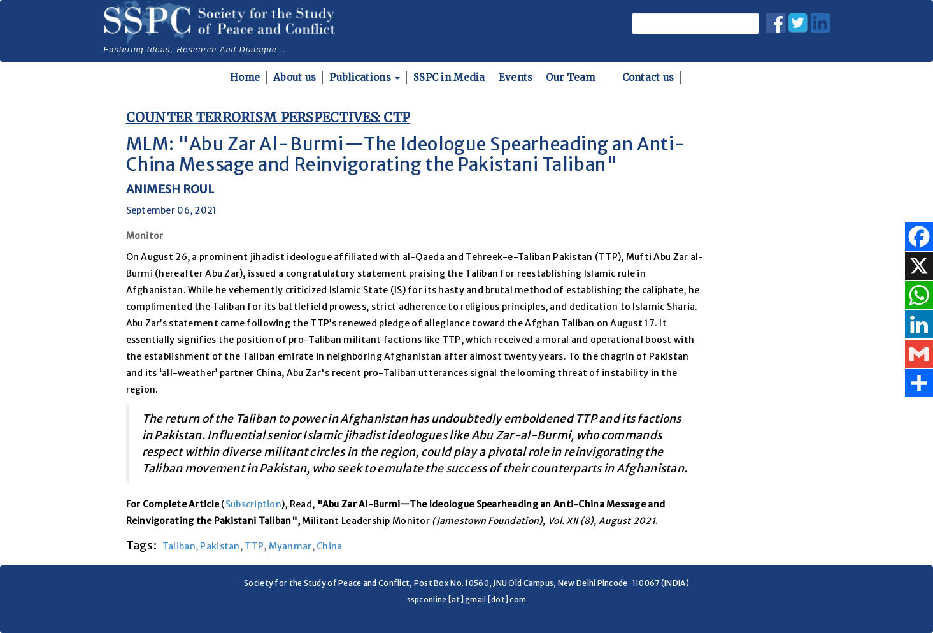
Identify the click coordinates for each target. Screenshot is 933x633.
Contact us (648, 77)
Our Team (570, 77)
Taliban (179, 546)
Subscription (253, 504)
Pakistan (219, 546)
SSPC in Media (449, 77)
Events (516, 77)
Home (245, 77)
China (329, 546)
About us (294, 77)
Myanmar (290, 546)
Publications (364, 77)
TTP (254, 546)
